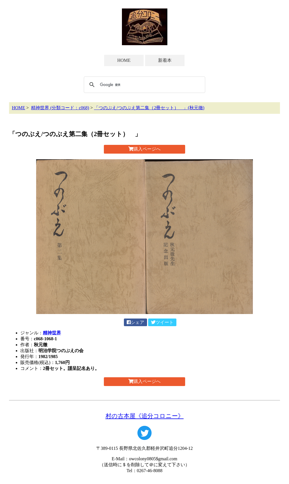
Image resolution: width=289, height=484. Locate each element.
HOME (123, 60)
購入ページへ (144, 149)
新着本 (165, 60)
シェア (135, 322)
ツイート (162, 322)
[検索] (143, 84)
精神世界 (52, 332)
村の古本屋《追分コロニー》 (145, 416)
